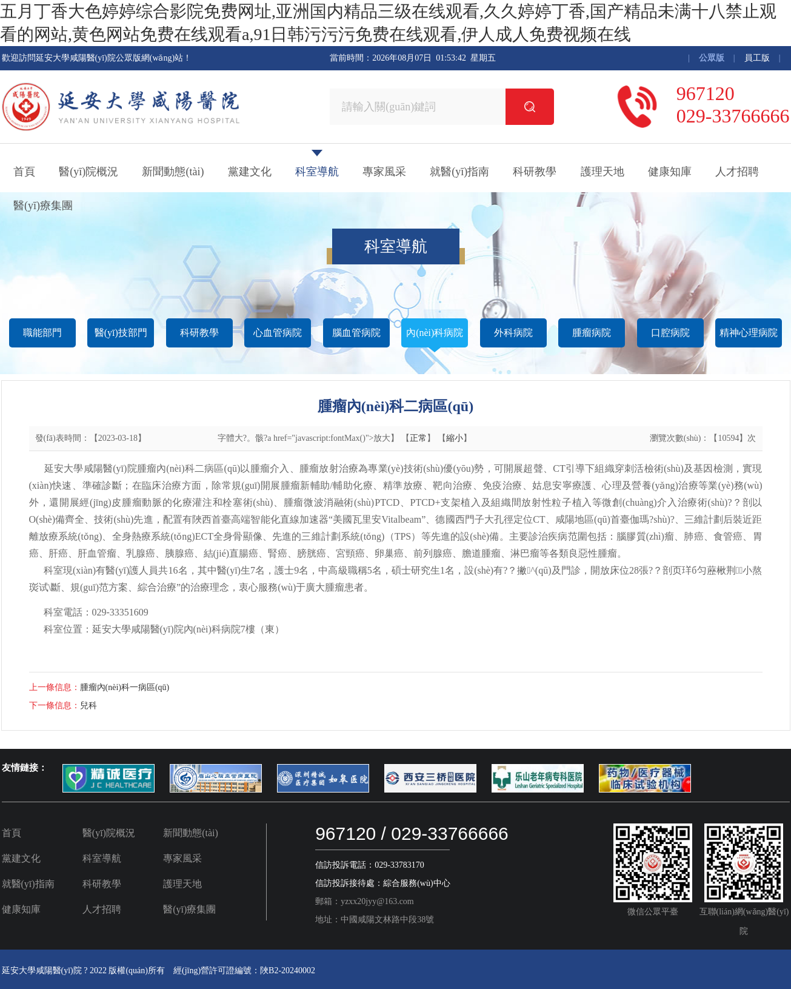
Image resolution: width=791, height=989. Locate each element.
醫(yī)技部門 (121, 332)
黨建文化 (250, 172)
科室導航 (317, 172)
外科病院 (513, 332)
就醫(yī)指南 (459, 172)
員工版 (757, 57)
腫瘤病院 (591, 332)
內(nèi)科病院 (434, 332)
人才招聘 (737, 172)
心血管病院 (277, 332)
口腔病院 (670, 332)
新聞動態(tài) (173, 172)
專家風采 (384, 172)
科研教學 (534, 172)
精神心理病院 (748, 332)
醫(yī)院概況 (88, 172)
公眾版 (711, 57)
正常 (418, 438)
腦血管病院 (356, 332)
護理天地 (602, 172)
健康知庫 (670, 172)
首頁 (24, 172)
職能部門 (42, 332)
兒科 (88, 705)
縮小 (454, 438)
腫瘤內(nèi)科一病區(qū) (125, 687)
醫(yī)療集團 (43, 205)
